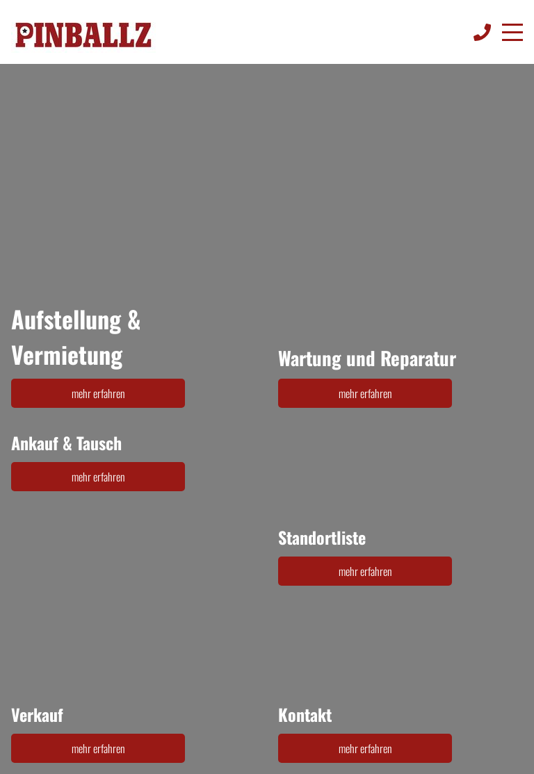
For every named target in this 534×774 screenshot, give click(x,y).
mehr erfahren (98, 393)
